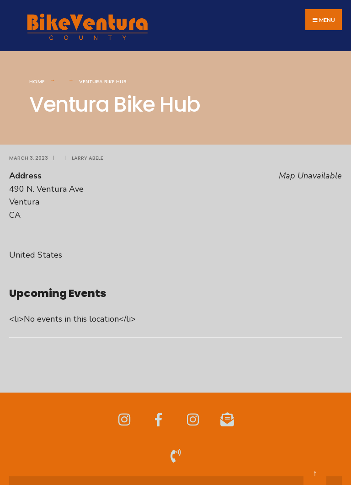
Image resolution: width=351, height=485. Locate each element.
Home (37, 81)
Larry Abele (87, 158)
